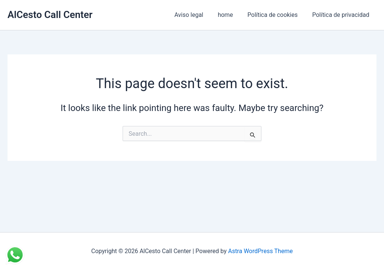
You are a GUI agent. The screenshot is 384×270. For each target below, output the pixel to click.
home (231, 14)
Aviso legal (197, 14)
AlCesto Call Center (50, 14)
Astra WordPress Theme (260, 251)
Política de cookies (276, 14)
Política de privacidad (342, 14)
